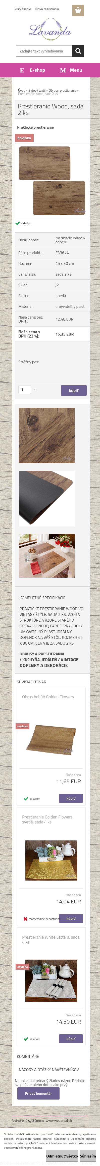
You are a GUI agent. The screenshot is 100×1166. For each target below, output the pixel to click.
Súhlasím (88, 1156)
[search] (78, 51)
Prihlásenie (23, 8)
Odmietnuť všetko (62, 1156)
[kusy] (24, 389)
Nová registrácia (47, 8)
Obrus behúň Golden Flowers (48, 696)
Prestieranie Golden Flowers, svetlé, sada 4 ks (48, 819)
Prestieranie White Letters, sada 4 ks (51, 940)
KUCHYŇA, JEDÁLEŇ (39, 660)
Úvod (21, 90)
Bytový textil (36, 90)
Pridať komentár (38, 1093)
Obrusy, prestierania (62, 90)
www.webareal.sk (59, 1120)
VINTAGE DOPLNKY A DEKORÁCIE (49, 662)
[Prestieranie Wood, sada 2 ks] (52, 145)
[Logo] (49, 29)
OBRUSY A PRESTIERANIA (42, 654)
